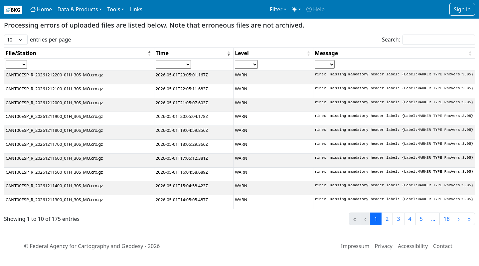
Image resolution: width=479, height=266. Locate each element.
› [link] (459, 218)
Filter (276, 9)
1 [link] (375, 218)
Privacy (384, 246)
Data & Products (77, 9)
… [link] (433, 218)
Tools (113, 9)
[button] (149, 53)
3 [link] (398, 218)
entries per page (50, 39)
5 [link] (421, 218)
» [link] (469, 218)
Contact (442, 246)
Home (41, 9)
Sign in (462, 9)
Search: (391, 39)
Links (135, 9)
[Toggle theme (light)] (296, 9)
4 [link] (409, 218)
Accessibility (413, 246)
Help (315, 9)
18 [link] (447, 218)
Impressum (355, 246)
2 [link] (387, 218)
